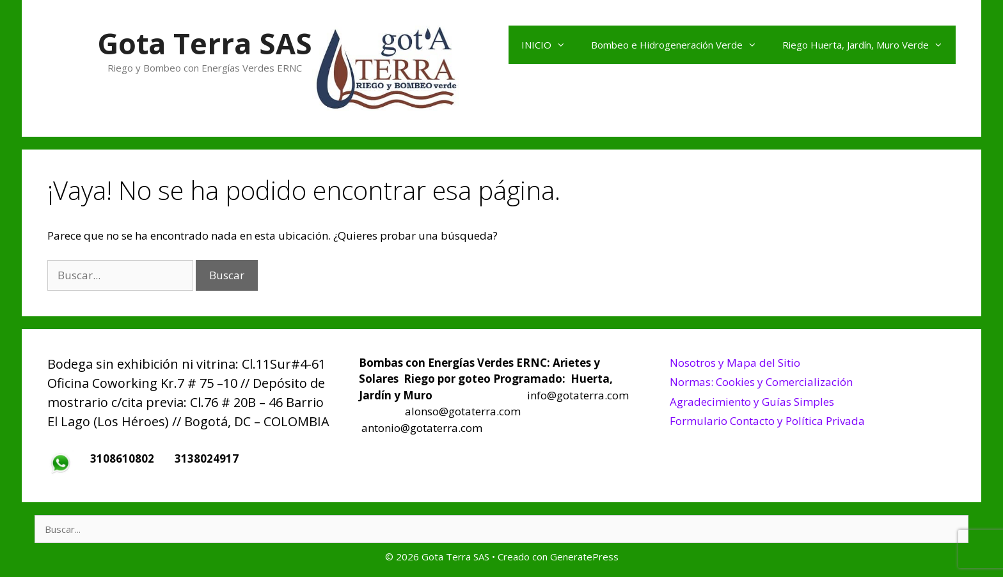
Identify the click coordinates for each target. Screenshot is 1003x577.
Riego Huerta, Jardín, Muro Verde (869, 45)
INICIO (549, 45)
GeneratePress (584, 556)
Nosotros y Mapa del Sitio (735, 362)
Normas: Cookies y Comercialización (761, 381)
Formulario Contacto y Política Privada (767, 420)
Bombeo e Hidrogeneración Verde (680, 45)
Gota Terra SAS (204, 43)
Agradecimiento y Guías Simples (752, 401)
